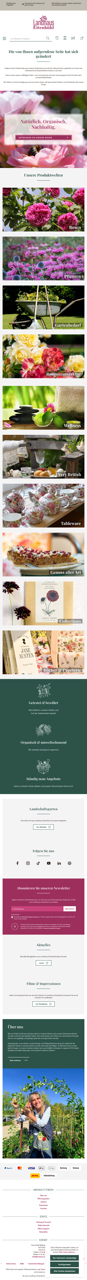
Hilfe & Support (43, 1228)
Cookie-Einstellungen (38, 1263)
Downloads (43, 1205)
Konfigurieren (64, 1264)
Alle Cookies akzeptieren (64, 1271)
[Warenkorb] (73, 38)
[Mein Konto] (64, 38)
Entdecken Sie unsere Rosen (43, 137)
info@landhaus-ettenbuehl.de (43, 1256)
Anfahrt (43, 1201)
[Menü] (4, 38)
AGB (62, 916)
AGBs (23, 1263)
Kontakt (43, 1208)
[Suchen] (46, 38)
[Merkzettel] (55, 38)
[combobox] (26, 38)
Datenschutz (12, 1263)
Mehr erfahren (15, 1060)
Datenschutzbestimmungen (31, 916)
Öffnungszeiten (43, 1198)
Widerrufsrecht (43, 1225)
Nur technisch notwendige (64, 1258)
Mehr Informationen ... (67, 1252)
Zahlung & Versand (43, 1221)
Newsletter (43, 1231)
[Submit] (69, 908)
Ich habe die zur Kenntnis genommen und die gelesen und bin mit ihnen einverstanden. (44, 917)
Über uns (43, 1195)
